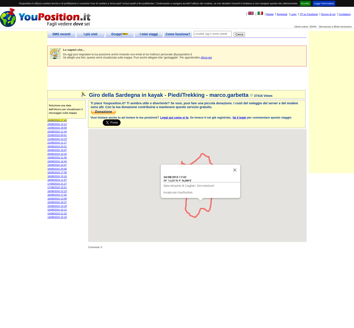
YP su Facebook (309, 14)
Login (294, 14)
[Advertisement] (129, 42)
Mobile (270, 14)
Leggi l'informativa (324, 3)
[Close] (234, 170)
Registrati (282, 14)
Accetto (305, 3)
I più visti (91, 34)
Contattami (345, 14)
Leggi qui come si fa (174, 117)
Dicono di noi (328, 14)
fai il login (239, 117)
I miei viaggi (149, 34)
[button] (200, 204)
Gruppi (119, 34)
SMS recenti (61, 34)
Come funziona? (178, 34)
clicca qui (206, 57)
